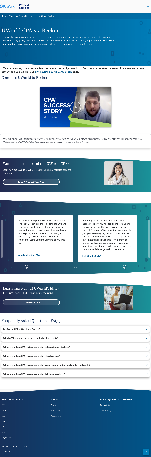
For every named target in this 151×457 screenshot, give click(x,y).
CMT (4, 426)
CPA (3, 405)
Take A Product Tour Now (31, 181)
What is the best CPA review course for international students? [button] (36, 347)
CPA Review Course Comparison (53, 71)
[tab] (75, 329)
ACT (3, 432)
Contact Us (105, 405)
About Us (55, 405)
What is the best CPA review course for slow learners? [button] (31, 356)
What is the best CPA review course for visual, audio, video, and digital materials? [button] (46, 365)
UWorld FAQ (105, 410)
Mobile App (56, 410)
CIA (3, 416)
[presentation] (26, 267)
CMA (4, 410)
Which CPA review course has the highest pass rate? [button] (31, 338)
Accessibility (56, 416)
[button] (75, 107)
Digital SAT (6, 437)
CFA (3, 421)
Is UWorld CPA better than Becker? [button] (21, 329)
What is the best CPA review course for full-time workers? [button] (34, 373)
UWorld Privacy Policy (31, 447)
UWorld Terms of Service (10, 447)
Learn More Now (31, 302)
